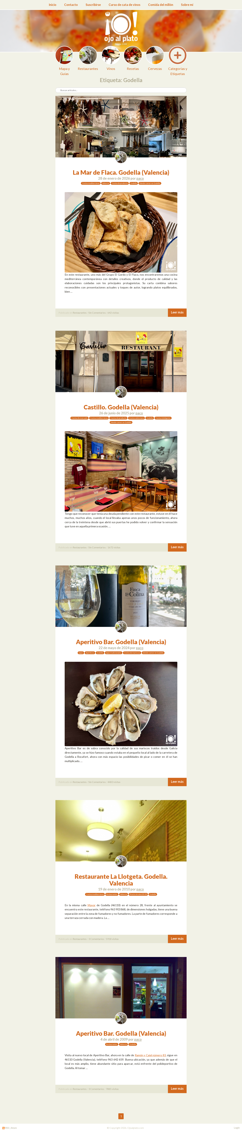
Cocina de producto (120, 183)
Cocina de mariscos (132, 653)
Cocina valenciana (136, 418)
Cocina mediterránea (91, 183)
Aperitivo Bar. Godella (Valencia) (121, 642)
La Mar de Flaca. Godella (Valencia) (121, 172)
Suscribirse (93, 4)
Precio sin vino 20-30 (138, 894)
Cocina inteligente (163, 418)
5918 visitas (112, 938)
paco (140, 178)
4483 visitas (114, 781)
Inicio (52, 4)
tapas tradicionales (113, 653)
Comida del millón (160, 4)
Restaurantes (80, 312)
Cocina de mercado (79, 418)
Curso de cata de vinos (124, 4)
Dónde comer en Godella (150, 183)
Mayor (92, 905)
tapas (81, 653)
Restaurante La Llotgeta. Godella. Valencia (121, 880)
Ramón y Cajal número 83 (150, 1055)
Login (237, 1127)
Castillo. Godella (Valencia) (121, 407)
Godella (133, 183)
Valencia (105, 183)
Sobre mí (187, 4)
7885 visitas (112, 1088)
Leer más (177, 312)
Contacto (71, 4)
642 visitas (113, 312)
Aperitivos (90, 653)
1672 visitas (114, 547)
